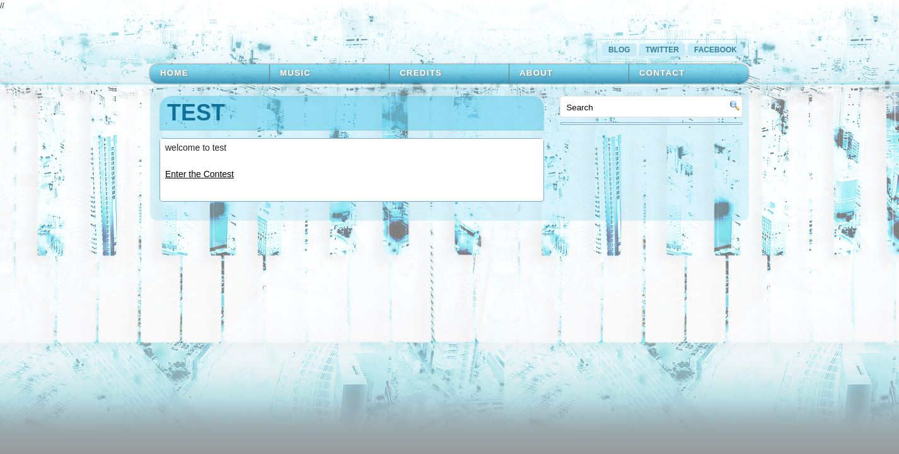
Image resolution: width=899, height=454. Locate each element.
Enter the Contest (199, 174)
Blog (619, 49)
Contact (662, 73)
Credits (421, 73)
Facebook (715, 49)
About (536, 73)
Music (295, 73)
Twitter (662, 49)
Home (174, 73)
